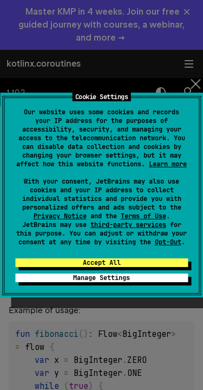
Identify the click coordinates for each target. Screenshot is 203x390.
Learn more (168, 164)
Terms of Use (143, 216)
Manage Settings (101, 278)
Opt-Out (168, 242)
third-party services (128, 224)
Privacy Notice (60, 216)
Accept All (102, 262)
